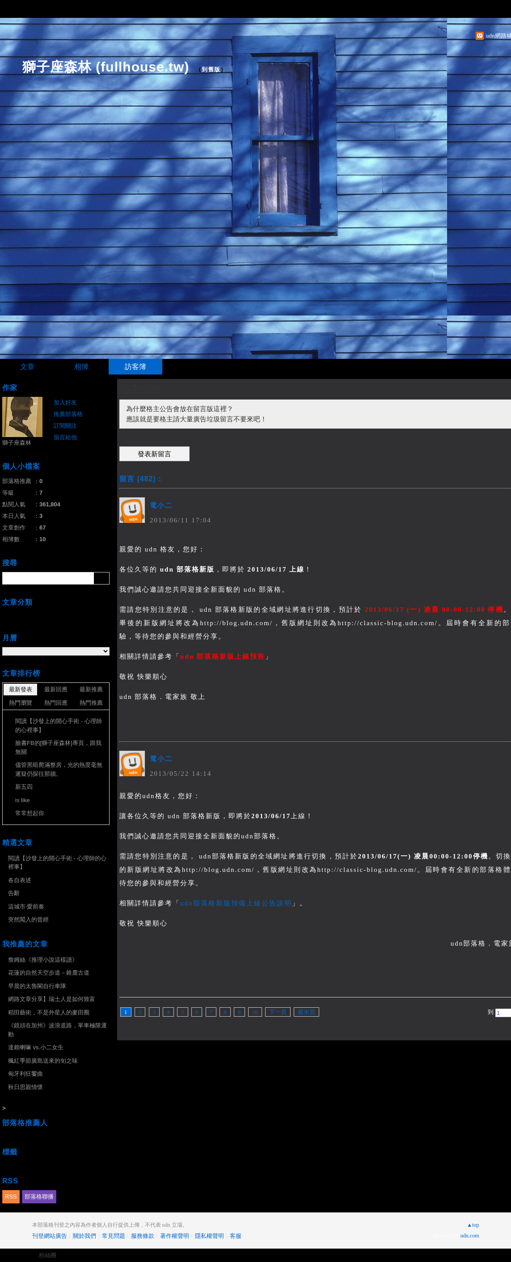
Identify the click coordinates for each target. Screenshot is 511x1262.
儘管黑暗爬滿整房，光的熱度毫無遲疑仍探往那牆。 (58, 769)
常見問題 (113, 1236)
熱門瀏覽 (20, 702)
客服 (235, 1236)
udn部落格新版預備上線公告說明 (236, 903)
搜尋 (102, 578)
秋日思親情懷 (25, 1087)
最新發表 (20, 689)
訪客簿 (135, 366)
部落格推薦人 (25, 1123)
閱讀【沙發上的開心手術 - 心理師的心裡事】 (58, 725)
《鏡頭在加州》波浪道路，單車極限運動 (57, 1030)
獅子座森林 (16, 442)
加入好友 (65, 402)
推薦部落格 (68, 414)
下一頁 (278, 1012)
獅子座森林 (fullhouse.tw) (105, 66)
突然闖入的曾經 (28, 919)
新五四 (24, 786)
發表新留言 (154, 454)
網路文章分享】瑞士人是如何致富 (51, 999)
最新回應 (56, 689)
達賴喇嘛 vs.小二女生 (35, 1047)
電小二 (161, 505)
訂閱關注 (65, 425)
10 (255, 1012)
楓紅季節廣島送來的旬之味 (43, 1060)
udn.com (469, 1236)
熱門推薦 (91, 702)
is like (22, 800)
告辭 (14, 893)
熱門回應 (56, 702)
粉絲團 (47, 1255)
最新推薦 (91, 689)
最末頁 (306, 1012)
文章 (27, 366)
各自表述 (19, 880)
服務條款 (142, 1236)
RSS (11, 1196)
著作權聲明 (174, 1236)
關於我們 (84, 1236)
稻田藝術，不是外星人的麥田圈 (48, 1012)
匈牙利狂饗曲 (25, 1073)
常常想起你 (29, 813)
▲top (473, 1225)
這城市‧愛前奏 (26, 906)
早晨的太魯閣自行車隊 (37, 986)
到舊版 (211, 69)
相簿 (81, 366)
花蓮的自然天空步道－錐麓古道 (48, 972)
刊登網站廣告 (49, 1236)
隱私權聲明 (209, 1236)
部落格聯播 (39, 1196)
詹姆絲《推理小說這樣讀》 (43, 959)
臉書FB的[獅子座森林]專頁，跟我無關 (58, 747)
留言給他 (65, 437)
